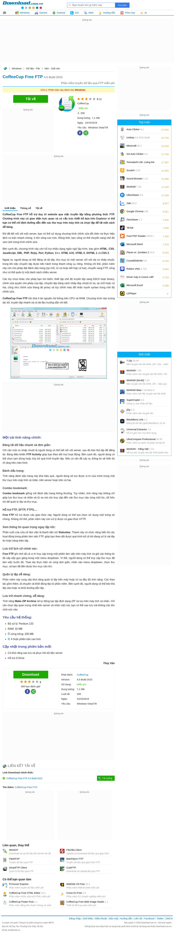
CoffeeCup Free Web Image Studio (87, 901)
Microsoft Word (138, 245)
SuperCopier (135, 400)
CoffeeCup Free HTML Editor (27, 892)
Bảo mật (113, 918)
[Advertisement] (87, 44)
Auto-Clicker (135, 129)
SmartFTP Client (18, 867)
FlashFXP (14, 858)
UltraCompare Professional (144, 439)
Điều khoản (101, 918)
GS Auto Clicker (137, 154)
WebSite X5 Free (78, 884)
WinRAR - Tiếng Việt (140, 449)
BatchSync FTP (74, 858)
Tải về (38, 208)
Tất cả (6, 12)
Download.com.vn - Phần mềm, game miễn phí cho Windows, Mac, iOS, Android (23, 5)
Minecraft (134, 145)
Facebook (149, 918)
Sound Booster (137, 178)
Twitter (160, 918)
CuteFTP (71, 867)
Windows (17, 68)
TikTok (129, 227)
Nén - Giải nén (52, 68)
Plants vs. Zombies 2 (140, 252)
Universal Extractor (138, 429)
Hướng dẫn (126, 918)
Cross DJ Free (76, 892)
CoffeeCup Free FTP (26, 787)
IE (9, 639)
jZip (130, 409)
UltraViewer (134, 195)
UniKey (138, 138)
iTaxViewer (134, 219)
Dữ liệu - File (33, 68)
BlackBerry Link (136, 419)
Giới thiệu (10, 208)
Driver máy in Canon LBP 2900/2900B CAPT (140, 278)
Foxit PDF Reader (140, 236)
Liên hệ (138, 918)
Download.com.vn (5, 69)
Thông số (25, 208)
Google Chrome (137, 211)
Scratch (133, 170)
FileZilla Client (74, 850)
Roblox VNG (136, 268)
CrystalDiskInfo (136, 260)
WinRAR (133, 186)
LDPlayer (131, 293)
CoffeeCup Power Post (23, 901)
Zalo (131, 203)
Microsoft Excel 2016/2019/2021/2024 (138, 286)
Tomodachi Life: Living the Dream (140, 163)
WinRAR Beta (140, 390)
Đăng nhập (75, 918)
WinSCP (13, 850)
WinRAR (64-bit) (138, 380)
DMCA (169, 918)
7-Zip (132, 360)
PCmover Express (19, 884)
